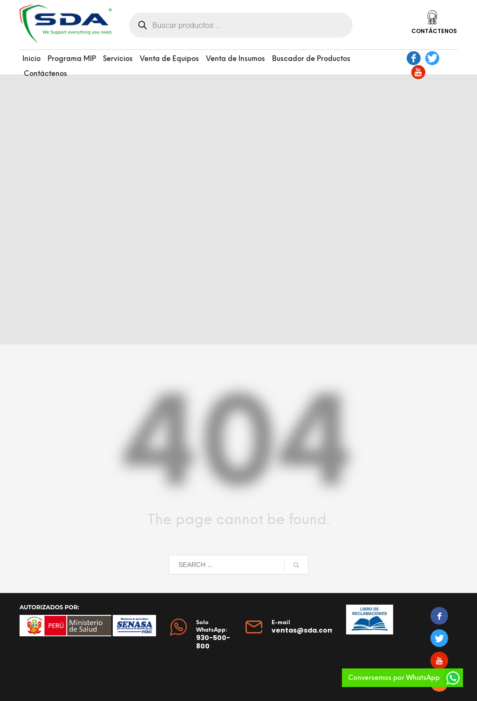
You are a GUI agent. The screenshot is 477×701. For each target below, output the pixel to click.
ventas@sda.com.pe (309, 630)
